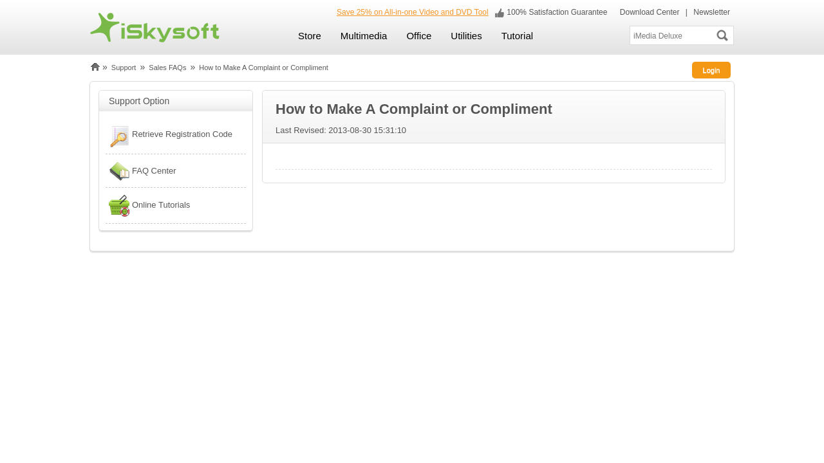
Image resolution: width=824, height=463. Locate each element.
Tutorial (517, 35)
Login (711, 70)
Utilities (466, 35)
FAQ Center (141, 171)
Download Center (648, 12)
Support (123, 67)
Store (309, 35)
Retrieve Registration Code (169, 136)
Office (418, 35)
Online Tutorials (148, 205)
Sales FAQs (167, 67)
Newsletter (711, 12)
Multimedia (364, 35)
